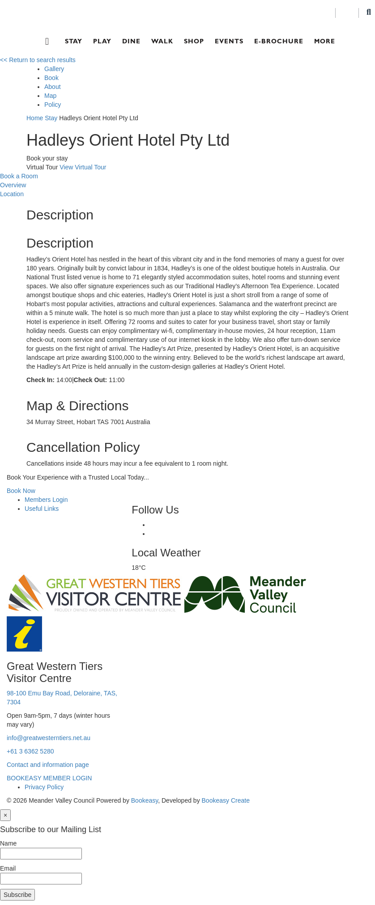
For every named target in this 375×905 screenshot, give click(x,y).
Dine (131, 41)
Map (50, 95)
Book (51, 77)
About (52, 86)
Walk (162, 41)
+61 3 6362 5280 (30, 751)
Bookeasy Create (226, 800)
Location (12, 194)
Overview (13, 185)
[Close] (5, 815)
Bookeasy (144, 800)
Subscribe (17, 894)
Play (102, 41)
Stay (73, 41)
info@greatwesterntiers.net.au (48, 737)
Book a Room (19, 176)
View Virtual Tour (83, 167)
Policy (52, 104)
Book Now (21, 490)
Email (8, 868)
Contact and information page (48, 764)
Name (8, 843)
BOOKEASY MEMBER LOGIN (49, 778)
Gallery (54, 68)
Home (34, 118)
